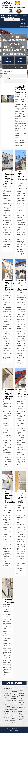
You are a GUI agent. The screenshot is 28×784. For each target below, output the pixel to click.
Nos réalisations (8, 60)
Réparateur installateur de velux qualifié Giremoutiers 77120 (21, 705)
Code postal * (7, 78)
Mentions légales (14, 730)
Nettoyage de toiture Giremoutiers (14, 711)
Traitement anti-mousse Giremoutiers (7, 691)
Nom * (5, 73)
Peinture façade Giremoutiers (14, 717)
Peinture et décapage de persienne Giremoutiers (14, 692)
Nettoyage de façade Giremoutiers (7, 713)
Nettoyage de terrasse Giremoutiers (7, 698)
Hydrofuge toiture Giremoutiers (7, 719)
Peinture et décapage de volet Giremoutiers (7, 706)
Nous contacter (20, 60)
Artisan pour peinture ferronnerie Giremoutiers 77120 (21, 715)
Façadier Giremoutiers (14, 706)
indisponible (7, 7)
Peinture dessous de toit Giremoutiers (14, 701)
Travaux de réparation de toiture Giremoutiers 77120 (21, 694)
